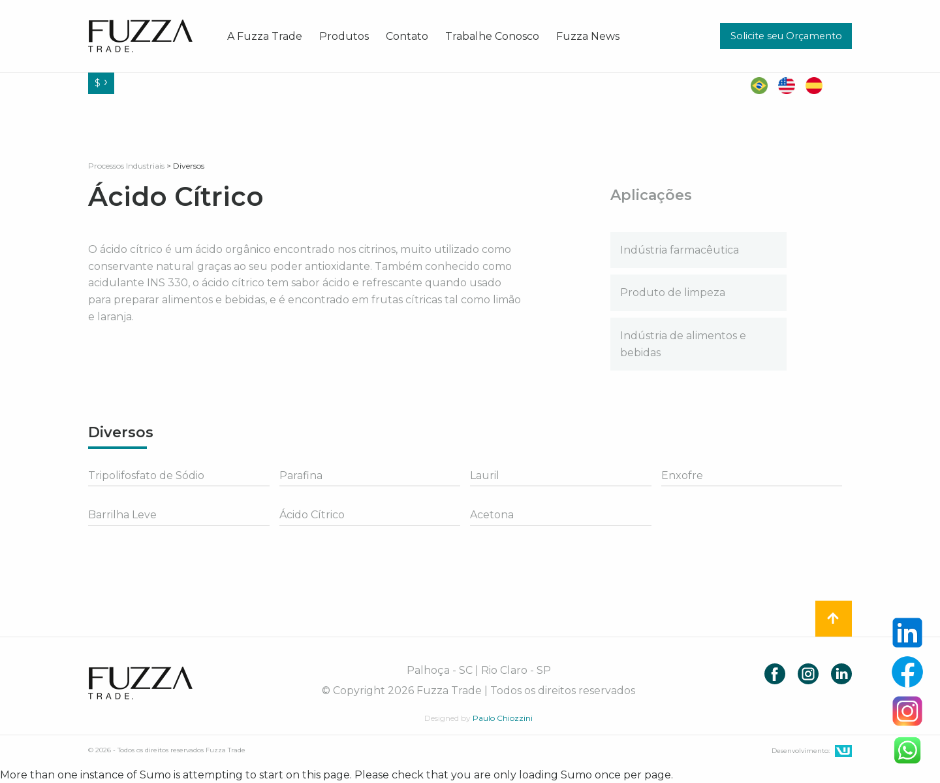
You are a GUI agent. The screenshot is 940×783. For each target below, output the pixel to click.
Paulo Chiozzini (503, 718)
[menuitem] (265, 36)
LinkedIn (841, 673)
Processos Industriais (126, 166)
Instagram (808, 673)
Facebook (774, 673)
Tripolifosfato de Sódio (146, 475)
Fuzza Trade (140, 683)
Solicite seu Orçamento (786, 36)
